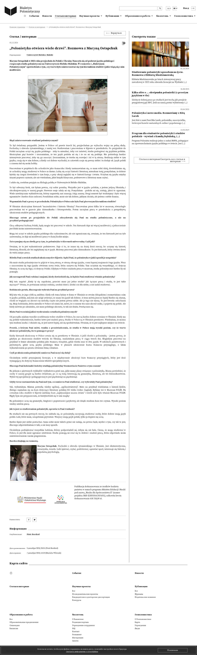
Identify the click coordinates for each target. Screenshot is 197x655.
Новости (47, 16)
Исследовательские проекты (85, 594)
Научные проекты (89, 16)
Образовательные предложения (24, 622)
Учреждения (140, 625)
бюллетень (162, 16)
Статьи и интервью (65, 16)
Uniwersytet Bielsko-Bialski (40, 55)
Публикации (112, 16)
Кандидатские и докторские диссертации (91, 597)
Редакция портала (80, 622)
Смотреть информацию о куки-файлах (82, 652)
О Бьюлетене (78, 619)
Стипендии (15, 625)
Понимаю (172, 650)
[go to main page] (23, 11)
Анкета (75, 641)
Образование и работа (137, 16)
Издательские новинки (145, 597)
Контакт (75, 631)
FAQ (73, 628)
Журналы (139, 594)
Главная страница (17, 27)
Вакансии (14, 628)
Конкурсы (76, 600)
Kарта (137, 622)
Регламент (77, 634)
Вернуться (116, 33)
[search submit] (160, 8)
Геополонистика (183, 16)
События (34, 16)
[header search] (138, 8)
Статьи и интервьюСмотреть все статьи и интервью (162, 160)
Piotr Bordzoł (33, 534)
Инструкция (77, 638)
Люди (137, 628)
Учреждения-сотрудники (83, 625)
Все (73, 591)
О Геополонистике (143, 619)
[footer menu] (11, 573)
